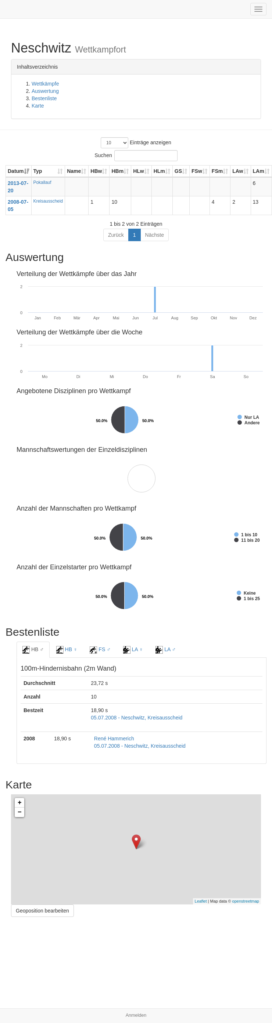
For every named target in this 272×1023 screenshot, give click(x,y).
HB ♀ (67, 649)
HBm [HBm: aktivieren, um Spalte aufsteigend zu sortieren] (117, 171)
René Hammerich (114, 738)
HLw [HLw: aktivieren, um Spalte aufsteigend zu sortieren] (138, 171)
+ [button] (20, 802)
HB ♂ (33, 649)
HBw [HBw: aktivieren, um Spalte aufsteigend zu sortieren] (96, 171)
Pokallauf (42, 182)
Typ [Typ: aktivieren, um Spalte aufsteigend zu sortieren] (37, 171)
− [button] (20, 812)
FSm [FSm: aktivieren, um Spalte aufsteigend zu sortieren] (217, 171)
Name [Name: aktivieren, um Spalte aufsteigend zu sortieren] (74, 171)
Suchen (135, 155)
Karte (38, 106)
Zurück (116, 235)
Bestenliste (44, 98)
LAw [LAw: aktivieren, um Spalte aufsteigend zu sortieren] (237, 171)
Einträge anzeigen (136, 142)
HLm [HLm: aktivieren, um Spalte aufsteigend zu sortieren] (159, 171)
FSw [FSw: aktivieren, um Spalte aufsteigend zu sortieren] (197, 171)
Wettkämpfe (45, 84)
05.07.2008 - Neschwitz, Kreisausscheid (136, 718)
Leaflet (201, 901)
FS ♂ (100, 650)
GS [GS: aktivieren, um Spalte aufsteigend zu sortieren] (178, 171)
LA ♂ (165, 649)
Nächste (154, 235)
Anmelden (136, 1015)
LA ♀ (133, 649)
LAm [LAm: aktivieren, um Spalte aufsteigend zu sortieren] (258, 171)
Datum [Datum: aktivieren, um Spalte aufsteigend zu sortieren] (16, 171)
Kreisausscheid (48, 201)
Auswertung (45, 91)
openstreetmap (245, 901)
